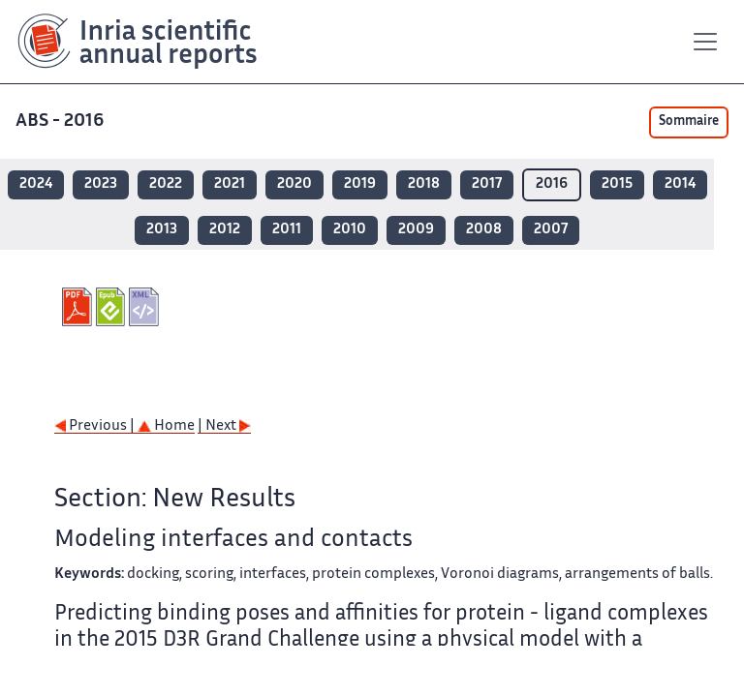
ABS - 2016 (62, 121)
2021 (229, 184)
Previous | (96, 426)
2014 (680, 184)
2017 (487, 184)
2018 (424, 184)
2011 (286, 230)
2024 (35, 184)
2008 (484, 230)
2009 (416, 230)
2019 (360, 184)
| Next (224, 426)
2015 (617, 184)
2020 (294, 184)
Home (166, 426)
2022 (165, 184)
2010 (349, 230)
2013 (161, 230)
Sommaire (689, 122)
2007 (551, 230)
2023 (100, 184)
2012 (224, 230)
